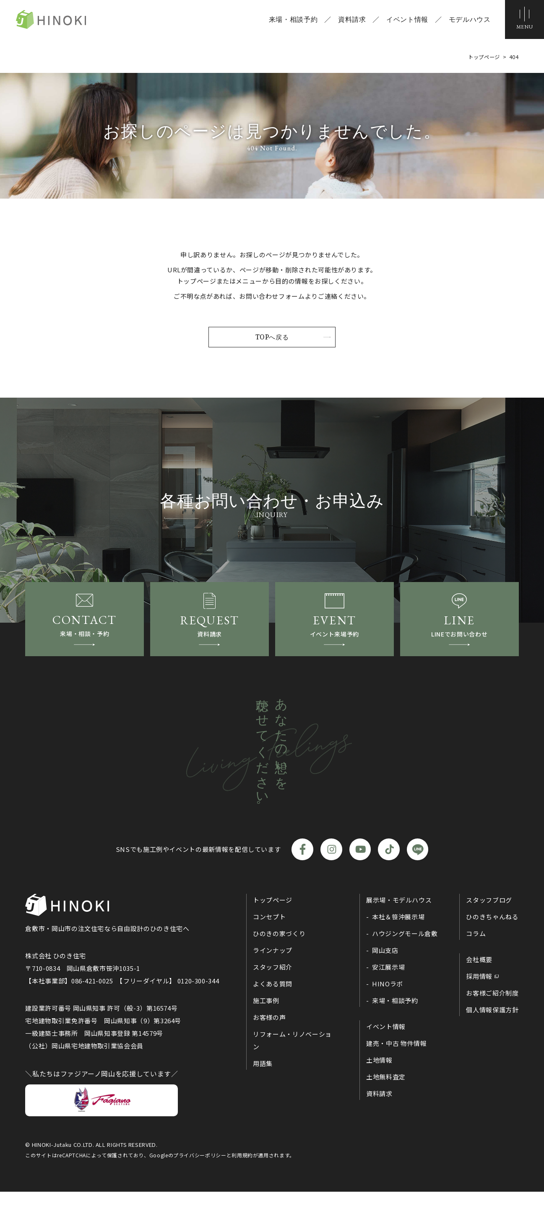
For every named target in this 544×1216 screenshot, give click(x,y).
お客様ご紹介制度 (492, 1017)
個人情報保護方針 (492, 1034)
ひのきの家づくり (279, 957)
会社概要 (479, 983)
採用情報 (479, 1000)
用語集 (263, 1087)
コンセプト (269, 941)
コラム (476, 957)
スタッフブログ (489, 924)
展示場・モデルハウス (399, 924)
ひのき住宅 (67, 21)
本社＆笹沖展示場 (398, 941)
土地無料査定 (386, 1101)
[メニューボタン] (523, 21)
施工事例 (266, 1024)
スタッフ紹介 (272, 991)
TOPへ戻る (272, 337)
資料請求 (349, 21)
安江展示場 (388, 991)
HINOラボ (387, 1008)
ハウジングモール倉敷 (404, 957)
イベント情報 (404, 21)
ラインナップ (272, 974)
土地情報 (379, 1084)
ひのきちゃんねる (492, 941)
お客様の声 (269, 1041)
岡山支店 (385, 974)
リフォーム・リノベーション (292, 1064)
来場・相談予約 (289, 21)
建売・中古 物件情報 (396, 1067)
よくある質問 (272, 1008)
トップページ (272, 924)
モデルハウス (466, 21)
